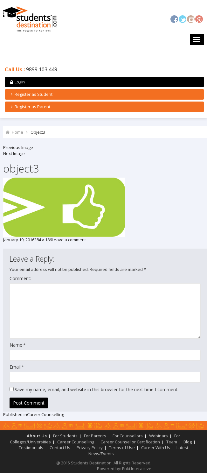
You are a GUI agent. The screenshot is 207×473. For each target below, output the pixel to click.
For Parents (95, 436)
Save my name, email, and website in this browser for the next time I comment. (96, 389)
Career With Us (155, 447)
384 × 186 (43, 240)
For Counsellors (128, 436)
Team (171, 442)
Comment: (20, 278)
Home (17, 132)
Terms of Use (122, 447)
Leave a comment (69, 240)
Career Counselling (75, 442)
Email (15, 367)
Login (17, 82)
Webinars (158, 436)
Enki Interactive (136, 468)
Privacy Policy (90, 447)
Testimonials (31, 447)
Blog (187, 442)
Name (16, 345)
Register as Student (30, 94)
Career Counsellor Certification (130, 442)
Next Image (14, 153)
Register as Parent (29, 106)
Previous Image (18, 147)
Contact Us (60, 447)
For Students (65, 436)
